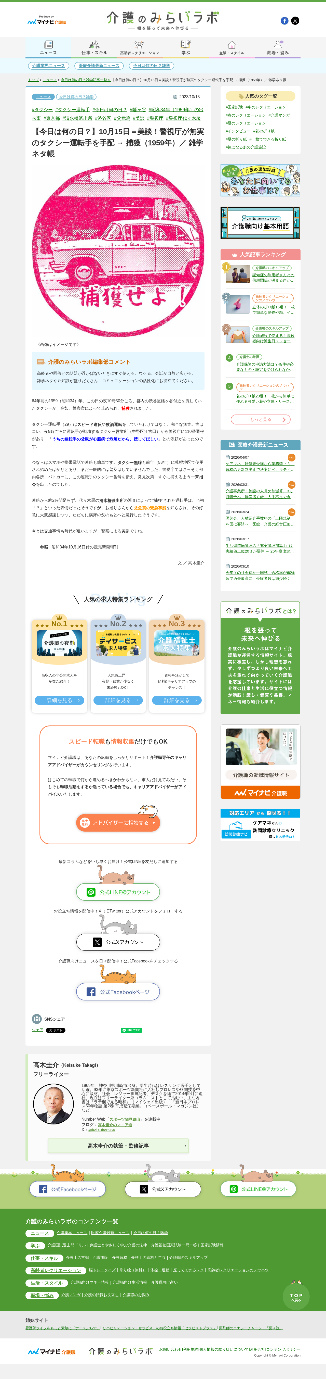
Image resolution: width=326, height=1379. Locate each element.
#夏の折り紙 (237, 147)
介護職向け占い (171, 1292)
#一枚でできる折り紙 (270, 147)
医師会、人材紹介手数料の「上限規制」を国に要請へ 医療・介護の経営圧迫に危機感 (260, 542)
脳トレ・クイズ (106, 1279)
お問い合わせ (170, 1364)
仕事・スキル (45, 1267)
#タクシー (43, 109)
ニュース (50, 80)
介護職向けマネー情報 (93, 1292)
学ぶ (35, 1255)
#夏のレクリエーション (247, 131)
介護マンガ (73, 1304)
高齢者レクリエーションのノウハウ (271, 311)
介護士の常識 (250, 375)
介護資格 (124, 1267)
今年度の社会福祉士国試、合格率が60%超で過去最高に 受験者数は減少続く (260, 598)
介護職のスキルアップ (271, 278)
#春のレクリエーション (247, 115)
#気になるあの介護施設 (247, 156)
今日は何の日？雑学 (151, 66)
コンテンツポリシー (283, 1364)
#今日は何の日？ (114, 109)
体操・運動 (166, 1279)
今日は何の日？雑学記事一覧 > (86, 80)
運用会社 (257, 1364)
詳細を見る (59, 709)
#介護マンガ (237, 123)
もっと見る (260, 439)
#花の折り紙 (266, 139)
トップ (33, 80)
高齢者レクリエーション (57, 1280)
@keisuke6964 (102, 1139)
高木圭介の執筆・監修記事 (118, 1155)
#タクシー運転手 (75, 109)
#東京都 (62, 118)
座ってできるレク (196, 1279)
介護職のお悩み (141, 1304)
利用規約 (190, 1364)
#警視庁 (171, 118)
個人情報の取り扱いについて (224, 1364)
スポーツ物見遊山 (126, 1128)
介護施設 (104, 1267)
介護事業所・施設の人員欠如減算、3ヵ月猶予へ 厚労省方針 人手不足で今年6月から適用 (260, 514)
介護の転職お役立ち (105, 1304)
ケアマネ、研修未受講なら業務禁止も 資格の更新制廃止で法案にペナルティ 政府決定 (260, 486)
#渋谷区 (116, 118)
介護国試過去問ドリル (68, 1254)
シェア (38, 1038)
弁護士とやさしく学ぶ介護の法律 (123, 1254)
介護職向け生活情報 (135, 1292)
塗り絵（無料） (138, 1279)
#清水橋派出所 (89, 118)
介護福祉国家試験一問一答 (181, 1254)
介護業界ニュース (48, 66)
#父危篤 (136, 118)
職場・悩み (43, 1305)
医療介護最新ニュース (99, 66)
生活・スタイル (48, 1292)
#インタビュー (239, 139)
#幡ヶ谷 (143, 109)
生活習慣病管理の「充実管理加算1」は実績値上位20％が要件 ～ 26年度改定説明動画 (260, 570)
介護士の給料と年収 (153, 1267)
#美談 (153, 118)
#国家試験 (235, 107)
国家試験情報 (222, 1254)
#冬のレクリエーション (268, 107)
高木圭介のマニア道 (116, 1133)
